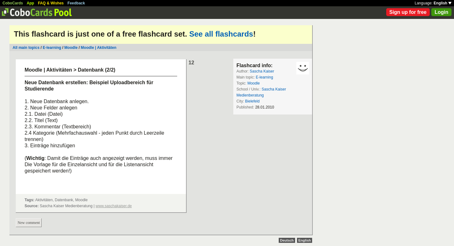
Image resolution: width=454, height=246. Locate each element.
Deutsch (287, 240)
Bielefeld (252, 101)
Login (441, 12)
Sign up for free (408, 12)
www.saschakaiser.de (114, 206)
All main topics (26, 47)
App (30, 3)
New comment (29, 222)
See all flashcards (221, 34)
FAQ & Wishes (51, 3)
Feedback (76, 3)
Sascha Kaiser (262, 71)
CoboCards (13, 3)
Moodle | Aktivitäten (98, 47)
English (442, 3)
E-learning (52, 47)
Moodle (71, 47)
